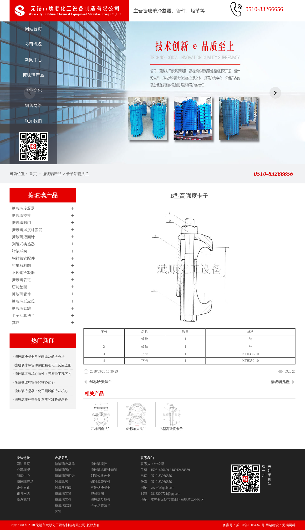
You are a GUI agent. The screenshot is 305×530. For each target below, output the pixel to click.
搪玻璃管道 (21, 280)
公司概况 (33, 44)
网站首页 (33, 29)
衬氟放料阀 (21, 265)
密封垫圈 (19, 287)
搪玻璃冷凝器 (23, 208)
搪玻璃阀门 (21, 223)
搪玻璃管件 (21, 294)
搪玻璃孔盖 (280, 382)
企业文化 (33, 90)
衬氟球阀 (19, 251)
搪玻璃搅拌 (21, 215)
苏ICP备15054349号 (250, 525)
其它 (16, 323)
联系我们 (33, 121)
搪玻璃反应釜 (23, 301)
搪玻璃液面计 (23, 237)
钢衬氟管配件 (23, 258)
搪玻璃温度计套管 (27, 230)
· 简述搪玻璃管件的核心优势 (34, 382)
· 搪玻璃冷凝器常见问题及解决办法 (39, 356)
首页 (33, 174)
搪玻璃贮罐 (21, 308)
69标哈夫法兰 (100, 382)
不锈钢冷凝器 (23, 273)
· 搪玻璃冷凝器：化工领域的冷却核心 (40, 391)
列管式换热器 (23, 244)
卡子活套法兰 (77, 174)
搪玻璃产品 (33, 75)
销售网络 (33, 105)
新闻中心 (33, 59)
